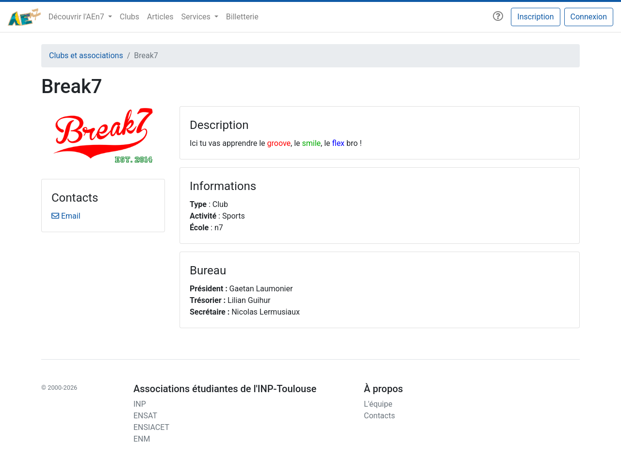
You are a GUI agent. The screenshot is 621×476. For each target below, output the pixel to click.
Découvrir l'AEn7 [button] (77, 16)
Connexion (589, 16)
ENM (141, 439)
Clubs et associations (86, 55)
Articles (160, 16)
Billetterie (242, 16)
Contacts (379, 415)
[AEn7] (24, 17)
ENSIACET (151, 427)
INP (139, 404)
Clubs (129, 16)
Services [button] (196, 16)
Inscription (535, 16)
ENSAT (145, 415)
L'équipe (378, 404)
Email (66, 216)
